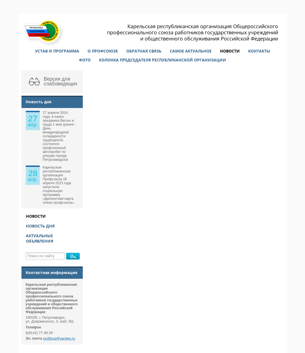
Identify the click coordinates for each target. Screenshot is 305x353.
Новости (230, 51)
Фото (85, 60)
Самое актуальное (191, 51)
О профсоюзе (103, 51)
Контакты (259, 51)
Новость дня (40, 226)
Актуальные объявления (39, 238)
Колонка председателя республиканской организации (162, 60)
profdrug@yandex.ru (59, 338)
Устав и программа (57, 51)
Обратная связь (143, 51)
